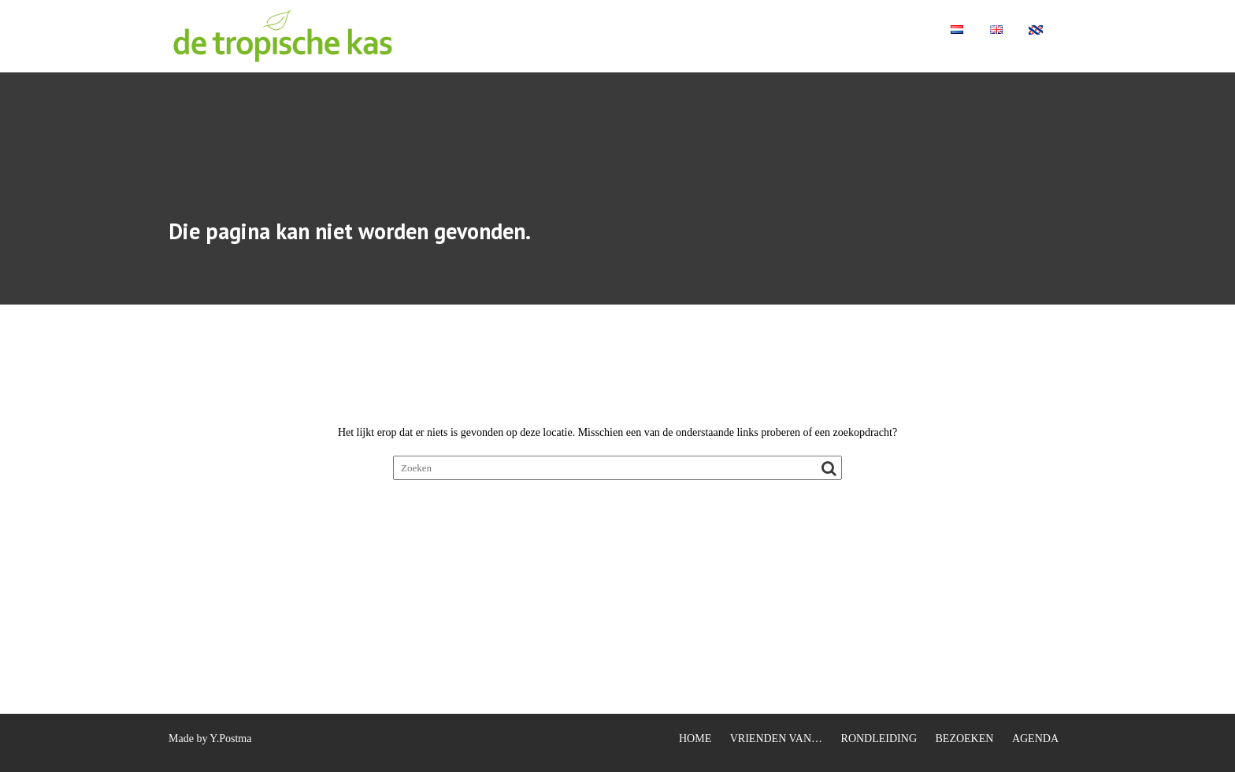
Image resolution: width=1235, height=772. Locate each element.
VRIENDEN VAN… (776, 738)
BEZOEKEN (965, 738)
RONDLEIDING (879, 738)
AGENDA (1035, 738)
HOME (695, 738)
